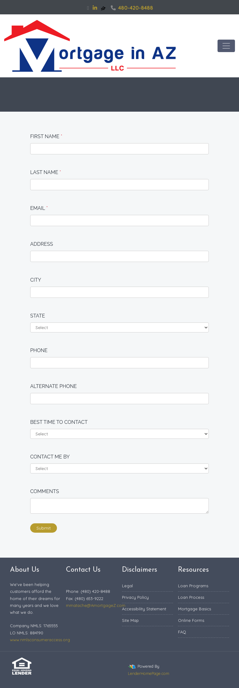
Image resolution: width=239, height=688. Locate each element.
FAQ (182, 631)
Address (41, 244)
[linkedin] (95, 8)
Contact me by (50, 457)
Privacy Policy (135, 597)
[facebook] (88, 8)
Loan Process (191, 597)
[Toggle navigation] (226, 46)
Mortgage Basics (194, 608)
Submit (43, 528)
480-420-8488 (132, 8)
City (35, 280)
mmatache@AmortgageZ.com (95, 605)
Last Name (45, 172)
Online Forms (191, 620)
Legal (127, 585)
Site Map (130, 620)
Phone (39, 350)
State (37, 316)
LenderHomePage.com (148, 673)
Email (39, 208)
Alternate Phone (53, 386)
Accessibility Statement (144, 608)
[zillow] (104, 8)
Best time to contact (59, 422)
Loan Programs (193, 585)
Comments (44, 491)
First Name (46, 136)
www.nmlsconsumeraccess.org (40, 639)
